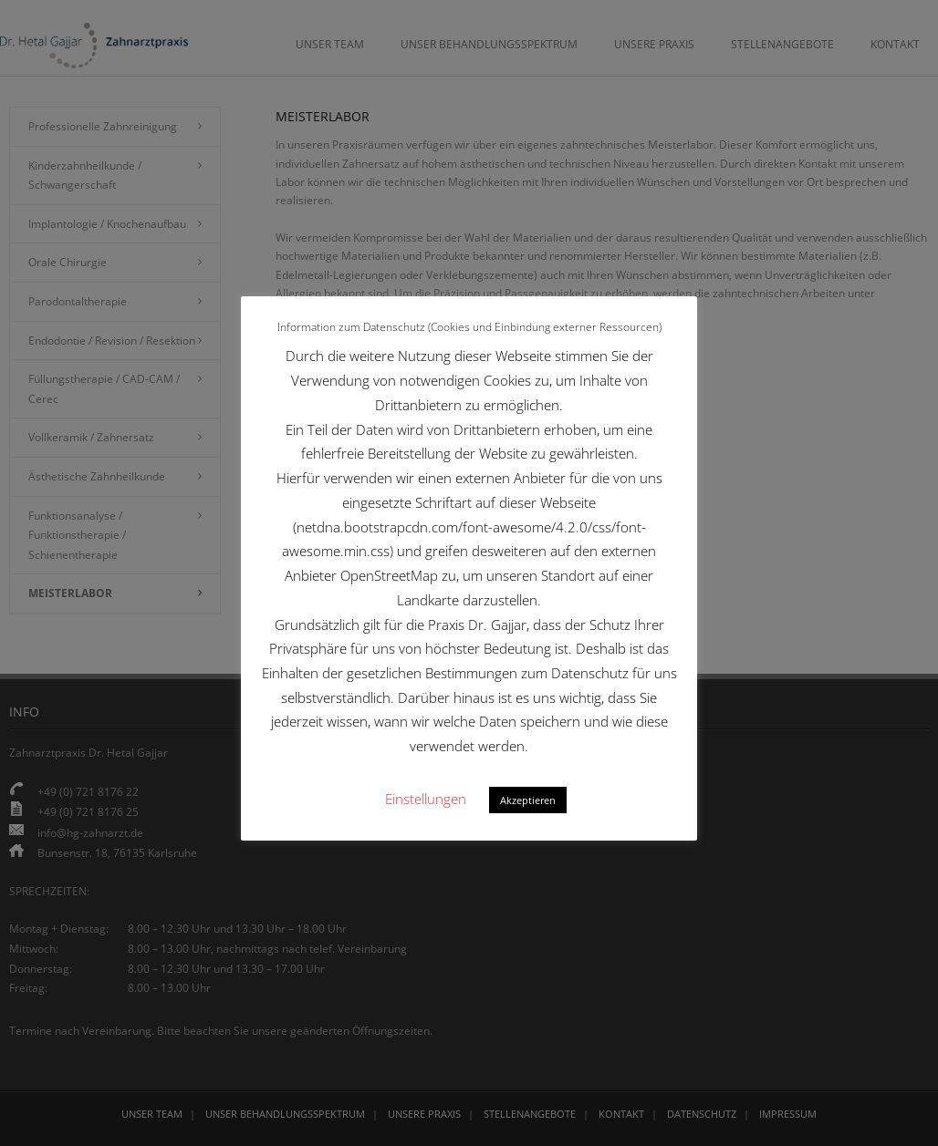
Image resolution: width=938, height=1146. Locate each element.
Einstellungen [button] (425, 799)
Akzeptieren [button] (528, 800)
